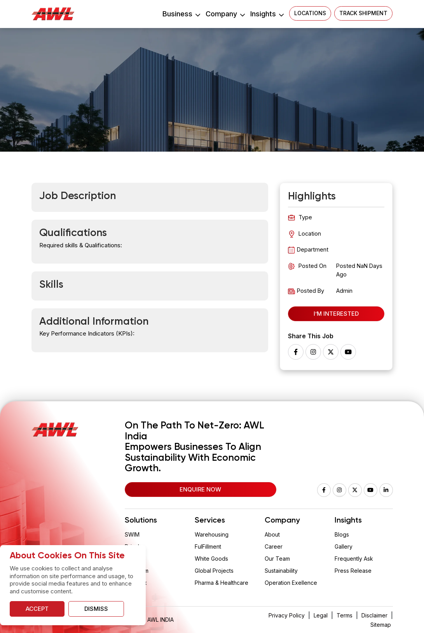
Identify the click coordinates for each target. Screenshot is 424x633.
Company (225, 14)
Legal (321, 615)
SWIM (132, 534)
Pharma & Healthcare (221, 582)
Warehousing (212, 534)
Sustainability (281, 570)
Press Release (353, 570)
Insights (266, 14)
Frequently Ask (354, 558)
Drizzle (134, 546)
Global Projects (214, 570)
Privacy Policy (287, 615)
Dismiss (96, 608)
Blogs (342, 534)
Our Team (277, 558)
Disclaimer (374, 615)
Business (181, 14)
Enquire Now (200, 489)
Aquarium (136, 570)
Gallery (343, 546)
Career (274, 546)
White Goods (211, 558)
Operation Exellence (291, 582)
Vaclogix (136, 582)
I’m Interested (336, 313)
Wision (133, 558)
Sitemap (380, 624)
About (272, 534)
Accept (37, 608)
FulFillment (208, 546)
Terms (344, 615)
